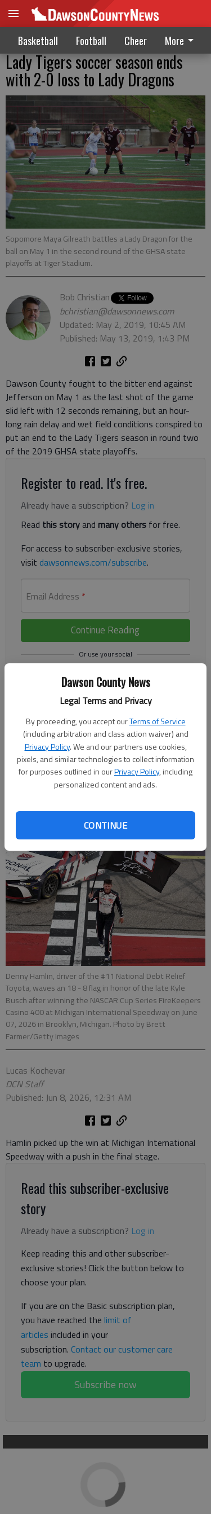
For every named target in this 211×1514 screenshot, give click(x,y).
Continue (105, 825)
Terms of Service (157, 721)
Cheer (135, 40)
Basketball (38, 40)
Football (91, 40)
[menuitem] (182, 40)
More (181, 40)
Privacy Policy (47, 746)
